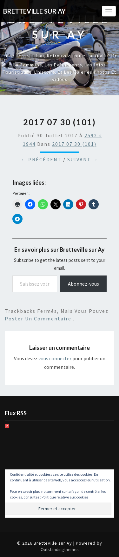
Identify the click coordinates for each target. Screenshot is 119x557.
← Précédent (41, 159)
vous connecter (54, 358)
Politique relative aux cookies (65, 497)
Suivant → (82, 159)
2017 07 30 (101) (74, 144)
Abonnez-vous (83, 284)
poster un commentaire (39, 318)
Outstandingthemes (60, 549)
